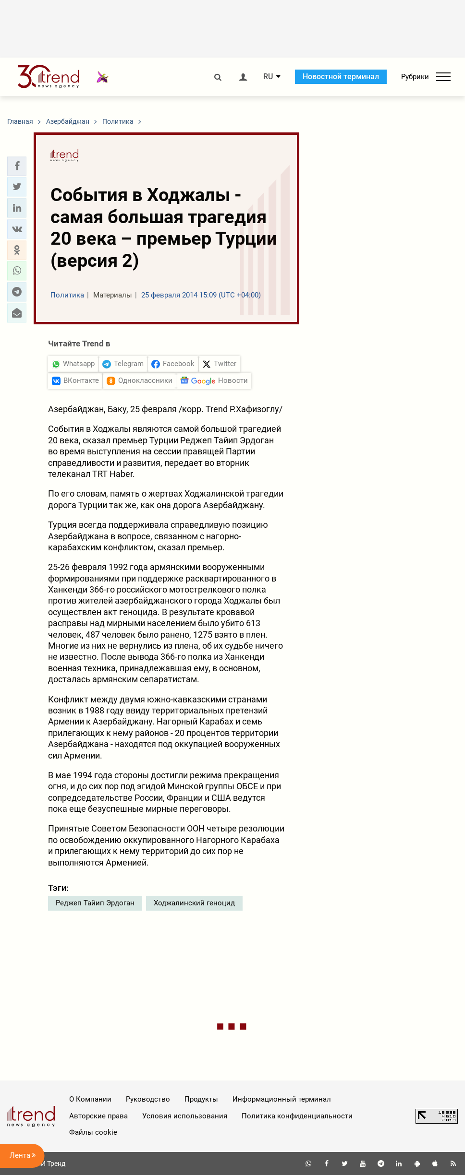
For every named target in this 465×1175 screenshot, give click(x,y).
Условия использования (184, 1116)
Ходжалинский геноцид (194, 903)
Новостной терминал (341, 76)
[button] (17, 166)
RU (268, 77)
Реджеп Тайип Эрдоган (95, 903)
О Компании (90, 1099)
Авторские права (98, 1116)
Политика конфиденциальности (297, 1116)
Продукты (201, 1099)
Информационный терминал (281, 1099)
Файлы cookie (93, 1132)
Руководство (148, 1099)
